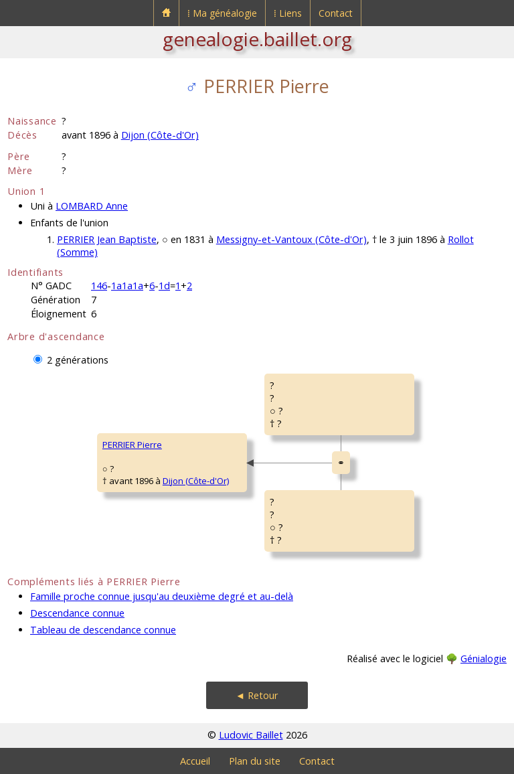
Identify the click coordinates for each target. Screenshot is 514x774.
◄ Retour (257, 695)
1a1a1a (127, 285)
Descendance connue (77, 613)
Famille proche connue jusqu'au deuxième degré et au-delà (161, 596)
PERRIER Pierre (132, 445)
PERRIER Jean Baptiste (107, 239)
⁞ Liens (288, 13)
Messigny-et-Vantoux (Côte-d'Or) (291, 239)
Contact (336, 13)
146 (99, 285)
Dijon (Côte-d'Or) (160, 135)
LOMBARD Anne (92, 206)
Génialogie (483, 658)
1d (164, 285)
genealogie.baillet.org (257, 39)
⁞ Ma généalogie (222, 13)
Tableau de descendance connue (103, 629)
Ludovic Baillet (251, 734)
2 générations (77, 360)
